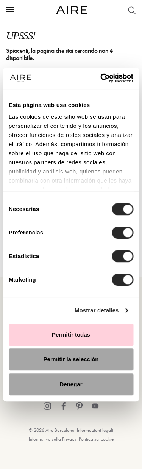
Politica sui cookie (96, 439)
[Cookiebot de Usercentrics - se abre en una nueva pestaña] (101, 78)
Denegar (70, 384)
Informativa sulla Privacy (52, 439)
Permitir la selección (71, 359)
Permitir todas (71, 334)
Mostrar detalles (97, 310)
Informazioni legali (95, 430)
